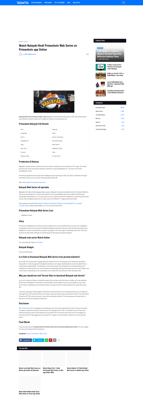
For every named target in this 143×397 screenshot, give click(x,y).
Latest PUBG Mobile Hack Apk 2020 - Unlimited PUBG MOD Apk (115, 84)
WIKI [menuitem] (68, 2)
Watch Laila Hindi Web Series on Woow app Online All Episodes (29, 369)
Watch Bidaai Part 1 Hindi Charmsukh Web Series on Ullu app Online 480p (53, 370)
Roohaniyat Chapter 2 (56, 203)
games (110, 122)
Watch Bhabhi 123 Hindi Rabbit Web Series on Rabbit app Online (78, 369)
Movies (110, 119)
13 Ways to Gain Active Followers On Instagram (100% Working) (114, 67)
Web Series (110, 111)
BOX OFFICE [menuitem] (76, 2)
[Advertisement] (71, 22)
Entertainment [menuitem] (36, 2)
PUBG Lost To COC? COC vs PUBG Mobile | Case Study (115, 74)
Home (21, 41)
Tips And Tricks (110, 126)
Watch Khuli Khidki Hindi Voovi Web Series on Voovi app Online (29, 393)
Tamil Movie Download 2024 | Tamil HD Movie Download (115, 92)
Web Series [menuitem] (48, 2)
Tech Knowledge (110, 129)
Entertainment (110, 108)
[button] (123, 2)
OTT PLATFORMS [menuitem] (60, 2)
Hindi (25, 41)
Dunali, (22, 205)
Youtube (40, 242)
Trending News (110, 115)
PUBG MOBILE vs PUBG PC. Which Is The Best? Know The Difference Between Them (109, 54)
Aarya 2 (27, 205)
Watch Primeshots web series (36, 182)
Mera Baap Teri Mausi (42, 203)
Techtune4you (26, 308)
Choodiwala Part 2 (70, 203)
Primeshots (35, 333)
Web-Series (43, 333)
